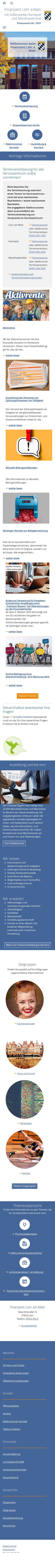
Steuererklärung (11, 1454)
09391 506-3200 (37, 268)
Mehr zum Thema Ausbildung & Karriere (27, 945)
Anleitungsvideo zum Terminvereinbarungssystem (26, 276)
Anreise (7, 1413)
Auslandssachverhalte (14, 1469)
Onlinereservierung (42, 224)
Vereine (26, 1173)
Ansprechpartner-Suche (26, 125)
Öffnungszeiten (11, 1405)
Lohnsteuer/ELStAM (13, 1461)
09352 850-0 (32, 1318)
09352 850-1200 (37, 235)
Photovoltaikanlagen (26, 1234)
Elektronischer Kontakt (14, 145)
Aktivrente (9, 327)
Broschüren (9, 1525)
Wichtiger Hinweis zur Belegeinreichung (25, 530)
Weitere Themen (27, 695)
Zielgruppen (9, 1510)
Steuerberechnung (13, 1518)
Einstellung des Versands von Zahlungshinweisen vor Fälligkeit (24, 399)
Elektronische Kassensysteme (26, 1253)
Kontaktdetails (29, 1325)
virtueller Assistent (23, 716)
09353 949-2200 (37, 252)
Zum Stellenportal (14, 843)
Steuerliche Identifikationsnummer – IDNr (26, 1292)
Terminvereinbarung (26, 106)
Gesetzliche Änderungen (16, 1373)
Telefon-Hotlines (11, 1429)
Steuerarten (9, 1502)
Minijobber (26, 1123)
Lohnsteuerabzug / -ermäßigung (26, 1272)
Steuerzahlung (10, 1477)
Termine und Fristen (13, 1365)
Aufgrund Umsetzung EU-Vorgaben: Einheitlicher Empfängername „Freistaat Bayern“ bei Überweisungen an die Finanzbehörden (27, 605)
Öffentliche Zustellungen (16, 1380)
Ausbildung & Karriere (38, 145)
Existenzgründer (26, 1023)
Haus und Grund (26, 1073)
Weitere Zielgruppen (25, 1186)
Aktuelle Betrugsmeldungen (21, 467)
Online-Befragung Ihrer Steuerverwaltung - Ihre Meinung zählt (27, 675)
